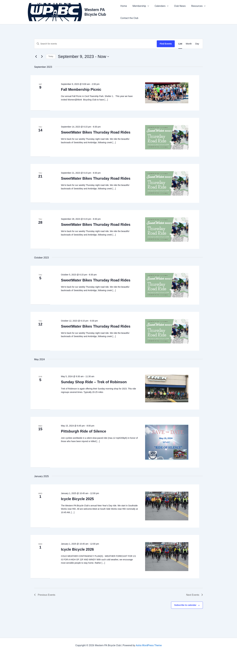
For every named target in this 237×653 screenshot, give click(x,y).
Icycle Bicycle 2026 (77, 549)
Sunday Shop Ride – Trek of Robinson (94, 382)
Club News (177, 6)
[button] (146, 6)
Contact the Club (129, 18)
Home (123, 6)
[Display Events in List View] (180, 44)
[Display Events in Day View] (197, 44)
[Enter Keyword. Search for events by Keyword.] (95, 44)
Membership (140, 6)
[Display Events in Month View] (189, 44)
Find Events (166, 43)
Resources (195, 6)
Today (50, 56)
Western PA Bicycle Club (95, 12)
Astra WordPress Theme (149, 645)
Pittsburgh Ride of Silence (83, 431)
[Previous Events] (36, 56)
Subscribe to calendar (185, 605)
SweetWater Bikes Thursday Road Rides (95, 132)
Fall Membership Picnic (81, 89)
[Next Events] (42, 56)
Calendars (160, 6)
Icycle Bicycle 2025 (77, 499)
